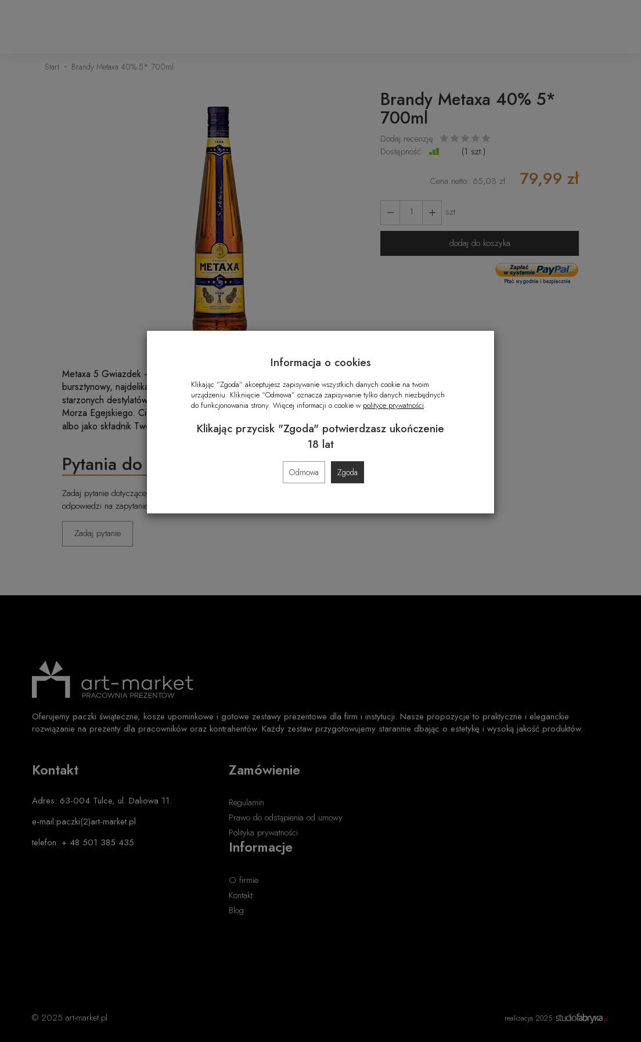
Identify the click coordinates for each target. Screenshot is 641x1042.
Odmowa (304, 472)
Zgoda (347, 472)
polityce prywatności (393, 405)
